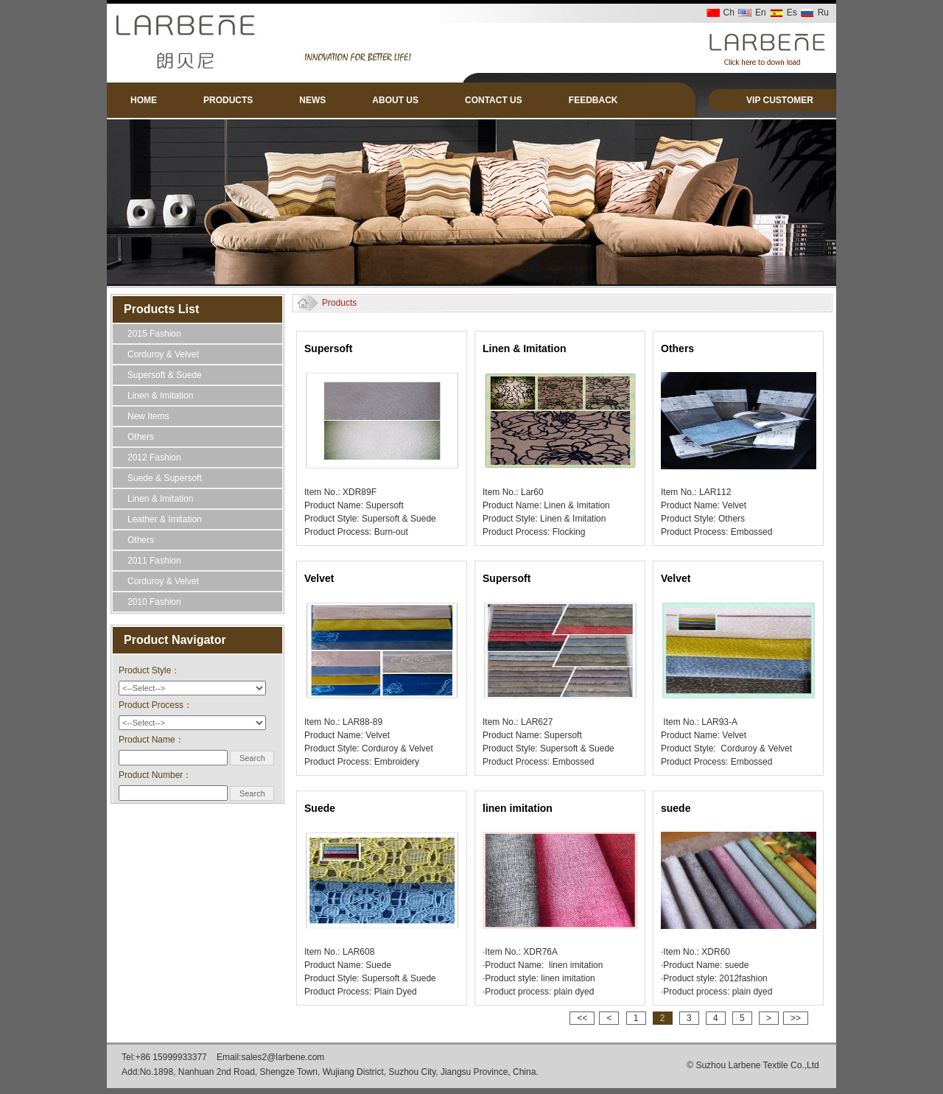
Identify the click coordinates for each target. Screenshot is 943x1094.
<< (582, 1018)
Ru (823, 12)
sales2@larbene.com (282, 1057)
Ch (729, 12)
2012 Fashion (154, 457)
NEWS (312, 100)
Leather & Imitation (164, 519)
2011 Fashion (154, 560)
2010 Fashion (154, 602)
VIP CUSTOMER (779, 100)
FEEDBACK (593, 100)
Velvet (319, 578)
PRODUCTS (228, 100)
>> (795, 1018)
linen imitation (518, 808)
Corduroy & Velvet (163, 354)
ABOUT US (395, 100)
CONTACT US (493, 100)
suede (675, 808)
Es (792, 12)
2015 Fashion (154, 334)
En (760, 12)
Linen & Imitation (160, 395)
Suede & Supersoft (164, 478)
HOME (143, 100)
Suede (319, 808)
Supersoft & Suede (164, 375)
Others (140, 437)
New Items (148, 416)
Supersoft (328, 348)
